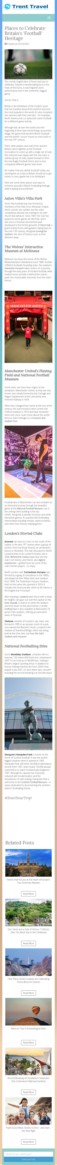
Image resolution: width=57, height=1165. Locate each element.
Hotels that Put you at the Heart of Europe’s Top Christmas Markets (28, 866)
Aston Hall (45, 225)
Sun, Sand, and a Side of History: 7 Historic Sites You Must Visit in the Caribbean (28, 916)
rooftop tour (11, 608)
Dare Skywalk (11, 602)
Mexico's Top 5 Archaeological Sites (28, 1014)
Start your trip (28, 1159)
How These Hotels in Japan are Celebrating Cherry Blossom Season (28, 965)
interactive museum (14, 268)
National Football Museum (30, 508)
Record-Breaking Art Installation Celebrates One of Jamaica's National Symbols (28, 1065)
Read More (28, 893)
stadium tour (26, 596)
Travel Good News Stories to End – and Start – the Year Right (28, 1114)
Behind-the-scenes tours (22, 556)
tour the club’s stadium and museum (24, 635)
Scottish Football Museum (34, 782)
